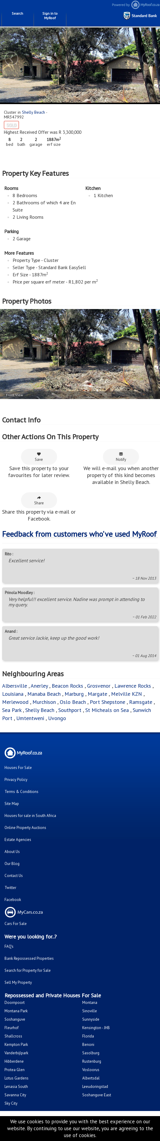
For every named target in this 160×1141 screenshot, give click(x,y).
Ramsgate (140, 701)
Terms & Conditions (21, 791)
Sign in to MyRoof (50, 15)
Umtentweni (30, 718)
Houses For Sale (18, 767)
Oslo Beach (73, 701)
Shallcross (13, 1036)
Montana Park (16, 1010)
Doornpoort (15, 1002)
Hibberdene (14, 1061)
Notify (121, 457)
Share (39, 500)
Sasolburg (90, 1052)
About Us (12, 851)
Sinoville (89, 1010)
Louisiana (12, 693)
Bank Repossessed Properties (29, 958)
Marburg (74, 693)
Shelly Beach (33, 112)
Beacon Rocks (67, 685)
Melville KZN (126, 693)
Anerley (39, 685)
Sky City (11, 1103)
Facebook (13, 899)
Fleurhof (12, 1027)
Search (17, 13)
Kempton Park (16, 1044)
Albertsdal (91, 1078)
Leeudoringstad (95, 1086)
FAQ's (9, 946)
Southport (69, 710)
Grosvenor (98, 685)
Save (39, 457)
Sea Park (11, 710)
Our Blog (12, 863)
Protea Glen (15, 1069)
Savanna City (15, 1094)
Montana (89, 1002)
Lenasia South (16, 1086)
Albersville (14, 685)
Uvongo (57, 718)
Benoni (88, 1044)
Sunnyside (90, 1019)
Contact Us (14, 875)
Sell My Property (18, 982)
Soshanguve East (96, 1094)
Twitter (10, 887)
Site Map (12, 803)
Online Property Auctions (25, 827)
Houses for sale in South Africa (30, 815)
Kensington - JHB (96, 1027)
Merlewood (15, 701)
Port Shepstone (107, 701)
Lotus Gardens (17, 1078)
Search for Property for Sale (28, 970)
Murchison (44, 701)
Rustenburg (91, 1061)
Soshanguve (15, 1019)
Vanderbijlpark (16, 1052)
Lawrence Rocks (132, 685)
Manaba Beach (44, 693)
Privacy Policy (16, 779)
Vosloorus (90, 1069)
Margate (97, 693)
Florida (88, 1036)
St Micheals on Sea (107, 710)
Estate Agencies (18, 839)
